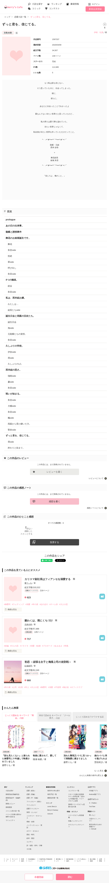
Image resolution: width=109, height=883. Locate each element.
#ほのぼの (44, 604)
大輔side (12, 406)
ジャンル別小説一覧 (13, 811)
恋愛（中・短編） (33, 798)
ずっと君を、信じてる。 (18, 435)
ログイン (96, 4)
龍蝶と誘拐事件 (14, 232)
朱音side (12, 250)
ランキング (56, 4)
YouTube (92, 806)
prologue (10, 219)
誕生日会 (12, 322)
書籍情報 (74, 4)
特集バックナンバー (75, 821)
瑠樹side (12, 376)
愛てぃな (28, 583)
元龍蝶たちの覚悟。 (17, 334)
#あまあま (58, 646)
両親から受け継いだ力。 (19, 424)
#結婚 (38, 646)
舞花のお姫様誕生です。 (18, 238)
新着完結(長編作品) (12, 794)
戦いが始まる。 (14, 394)
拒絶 (10, 256)
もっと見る (98, 771)
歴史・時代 (30, 834)
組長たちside (14, 310)
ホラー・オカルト (33, 831)
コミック (36, 8)
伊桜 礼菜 (98, 32)
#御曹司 (7, 604)
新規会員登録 (95, 9)
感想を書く (54, 501)
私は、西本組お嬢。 (16, 298)
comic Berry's (52, 806)
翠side (11, 262)
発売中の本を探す (53, 790)
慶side (11, 382)
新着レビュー (10, 803)
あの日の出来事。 (15, 225)
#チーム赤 (53, 604)
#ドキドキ (24, 646)
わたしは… (13, 304)
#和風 (66, 646)
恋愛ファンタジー (33, 808)
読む (70, 877)
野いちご (92, 815)
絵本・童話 (30, 838)
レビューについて (96, 478)
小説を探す (37, 4)
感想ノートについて (95, 508)
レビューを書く (54, 472)
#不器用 (57, 687)
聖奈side (12, 430)
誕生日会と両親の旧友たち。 (20, 316)
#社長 (20, 687)
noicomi (50, 814)
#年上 (26, 687)
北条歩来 (28, 624)
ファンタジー (31, 805)
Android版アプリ (95, 794)
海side (11, 328)
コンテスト (54, 8)
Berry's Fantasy (52, 810)
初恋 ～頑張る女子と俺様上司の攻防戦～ (48, 662)
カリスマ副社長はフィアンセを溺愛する (48, 579)
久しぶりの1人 (15, 364)
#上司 (14, 687)
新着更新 (9, 807)
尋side (11, 358)
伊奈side (12, 352)
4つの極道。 (12, 280)
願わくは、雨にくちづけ (39, 620)
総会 (10, 286)
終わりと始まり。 (16, 448)
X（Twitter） (93, 803)
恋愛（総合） (31, 790)
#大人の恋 (63, 604)
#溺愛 (27, 604)
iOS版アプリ (93, 790)
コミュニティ (10, 820)
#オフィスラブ (76, 687)
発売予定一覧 (52, 794)
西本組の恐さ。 (14, 370)
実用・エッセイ (32, 812)
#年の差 (35, 604)
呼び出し (12, 268)
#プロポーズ (47, 646)
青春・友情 (30, 821)
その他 (29, 849)
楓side (11, 418)
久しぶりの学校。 (15, 346)
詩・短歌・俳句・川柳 (34, 845)
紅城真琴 (28, 666)
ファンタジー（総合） (34, 801)
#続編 (6, 646)
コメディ (30, 842)
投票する (54, 542)
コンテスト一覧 (73, 790)
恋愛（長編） (31, 794)
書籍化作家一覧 (52, 798)
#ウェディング (18, 604)
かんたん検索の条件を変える (91, 775)
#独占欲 (65, 687)
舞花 (10, 244)
